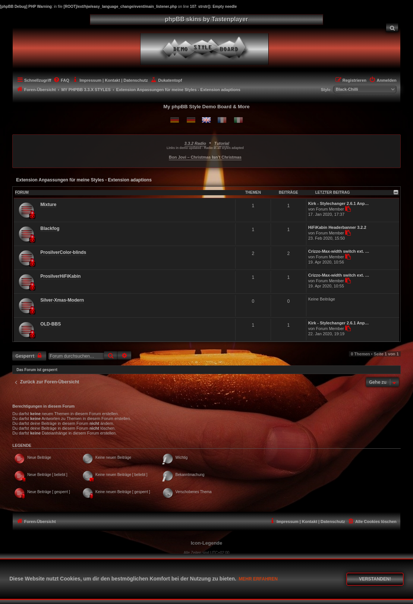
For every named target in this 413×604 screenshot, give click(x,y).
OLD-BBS (50, 324)
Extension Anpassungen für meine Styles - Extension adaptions (84, 180)
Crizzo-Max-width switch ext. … (338, 251)
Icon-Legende (207, 543)
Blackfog (49, 228)
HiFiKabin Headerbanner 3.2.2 (337, 227)
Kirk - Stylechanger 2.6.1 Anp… (338, 203)
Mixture (48, 204)
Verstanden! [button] (375, 579)
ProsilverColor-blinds (63, 252)
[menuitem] (392, 27)
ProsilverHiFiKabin (60, 276)
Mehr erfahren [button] (258, 579)
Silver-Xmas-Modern (62, 300)
